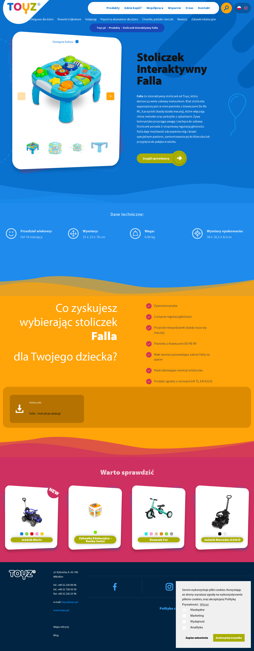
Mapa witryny (61, 627)
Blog (56, 635)
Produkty (113, 8)
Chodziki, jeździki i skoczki (157, 19)
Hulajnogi (91, 19)
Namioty (182, 19)
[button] (110, 96)
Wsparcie (174, 8)
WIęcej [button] (204, 604)
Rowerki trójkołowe (69, 19)
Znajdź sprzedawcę (156, 158)
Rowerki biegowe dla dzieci (37, 19)
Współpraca (155, 8)
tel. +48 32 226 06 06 (64, 585)
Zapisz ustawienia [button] (197, 637)
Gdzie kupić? (133, 8)
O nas (189, 8)
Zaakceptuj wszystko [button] (229, 637)
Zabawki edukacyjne (203, 19)
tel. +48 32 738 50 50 (64, 589)
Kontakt (204, 8)
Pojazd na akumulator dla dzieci (119, 19)
